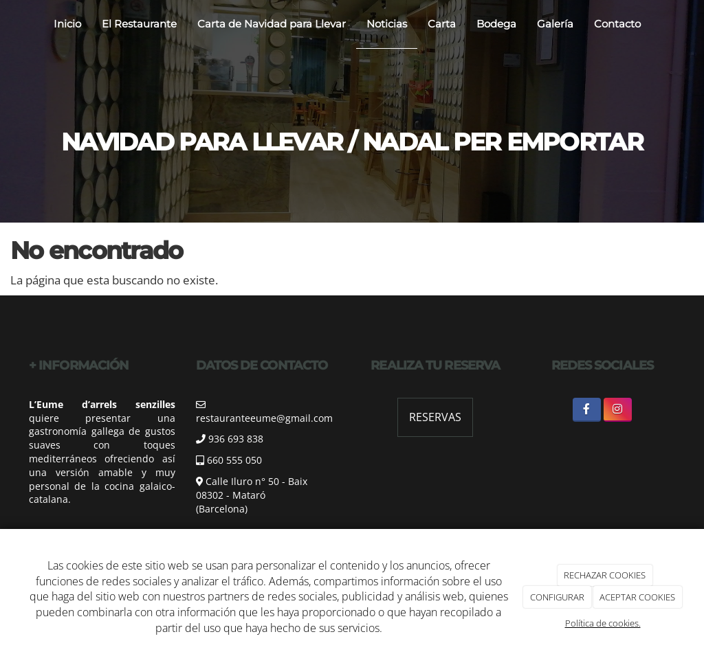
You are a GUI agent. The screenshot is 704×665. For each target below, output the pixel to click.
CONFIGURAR (557, 597)
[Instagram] (618, 410)
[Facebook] (587, 410)
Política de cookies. (603, 623)
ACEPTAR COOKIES (637, 597)
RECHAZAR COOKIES (605, 575)
